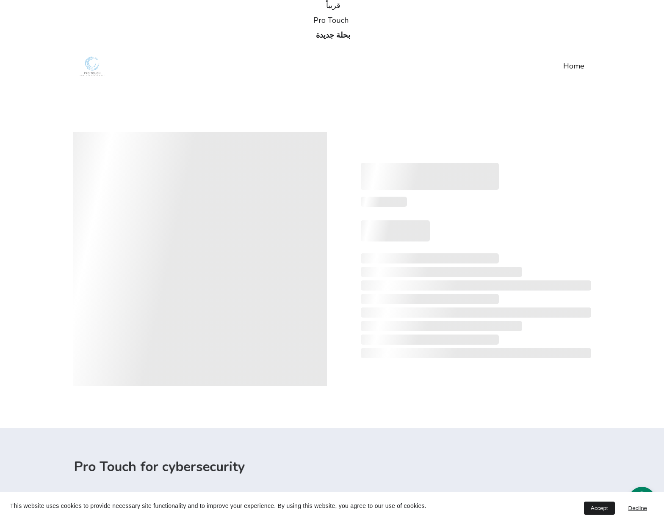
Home (573, 66)
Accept (599, 508)
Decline (637, 508)
